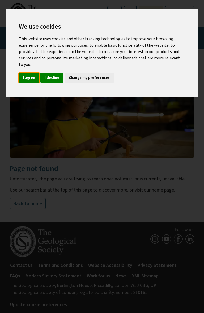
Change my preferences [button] (89, 77)
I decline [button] (52, 77)
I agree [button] (29, 77)
